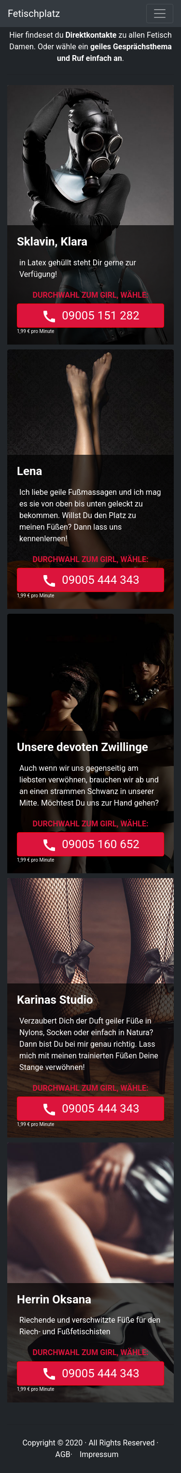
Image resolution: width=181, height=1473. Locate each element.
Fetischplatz (34, 13)
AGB (63, 1454)
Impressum (99, 1454)
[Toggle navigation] (159, 13)
